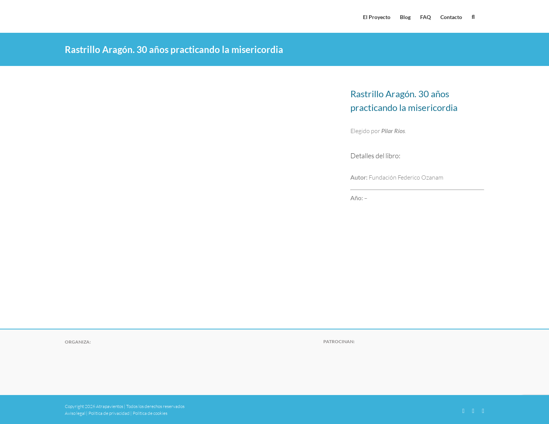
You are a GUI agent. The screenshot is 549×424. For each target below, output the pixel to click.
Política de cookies (150, 413)
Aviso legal (75, 413)
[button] (473, 16)
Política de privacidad (109, 413)
